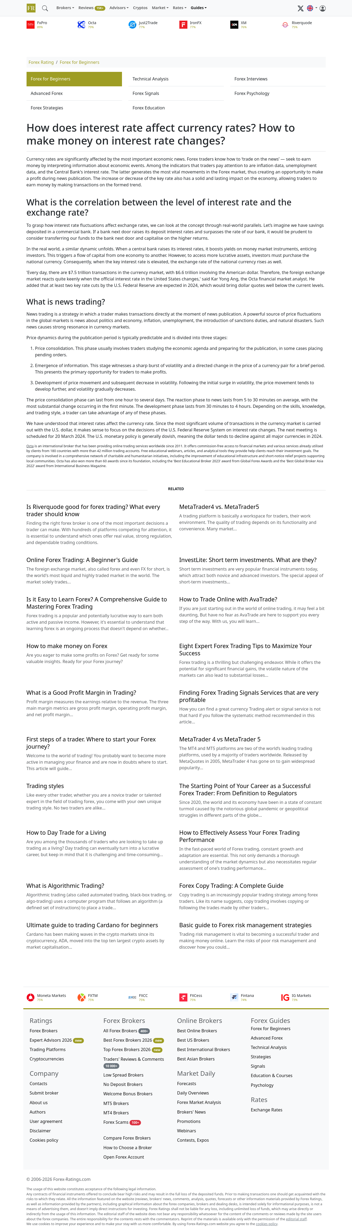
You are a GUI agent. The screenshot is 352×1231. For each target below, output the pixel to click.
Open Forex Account (123, 1157)
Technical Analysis (151, 79)
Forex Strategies (47, 108)
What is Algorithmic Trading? (65, 885)
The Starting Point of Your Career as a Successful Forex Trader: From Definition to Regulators (245, 789)
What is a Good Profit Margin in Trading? (81, 692)
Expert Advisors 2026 (57, 1040)
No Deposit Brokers (123, 1084)
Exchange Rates (267, 1110)
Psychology (262, 1085)
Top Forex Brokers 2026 (133, 1050)
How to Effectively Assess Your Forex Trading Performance (239, 836)
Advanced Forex (47, 93)
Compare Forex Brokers (127, 1138)
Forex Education (149, 108)
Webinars (186, 1131)
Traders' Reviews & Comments (133, 1062)
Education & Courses (271, 1075)
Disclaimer (40, 1131)
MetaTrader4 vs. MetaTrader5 (219, 507)
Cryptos (140, 7)
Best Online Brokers (197, 1031)
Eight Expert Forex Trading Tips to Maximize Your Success (245, 649)
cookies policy (266, 1224)
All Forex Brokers (126, 1031)
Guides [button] (197, 7)
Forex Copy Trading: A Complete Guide (231, 885)
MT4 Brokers (116, 1113)
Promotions (189, 1121)
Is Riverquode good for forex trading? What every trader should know (93, 510)
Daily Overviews (193, 1093)
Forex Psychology (252, 93)
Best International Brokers (203, 1049)
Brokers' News (191, 1112)
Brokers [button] (64, 7)
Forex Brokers (44, 1031)
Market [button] (158, 7)
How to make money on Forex (67, 646)
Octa (30, 446)
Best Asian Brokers (196, 1059)
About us (39, 1103)
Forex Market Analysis (199, 1102)
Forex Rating (41, 62)
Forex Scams (122, 1122)
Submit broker (44, 1093)
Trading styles (45, 786)
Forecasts (186, 1083)
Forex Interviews (251, 79)
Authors (38, 1112)
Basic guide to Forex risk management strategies (245, 925)
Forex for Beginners (79, 62)
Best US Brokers (193, 1040)
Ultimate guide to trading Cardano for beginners (92, 925)
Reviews (92, 8)
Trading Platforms (48, 1049)
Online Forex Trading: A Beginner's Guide (82, 560)
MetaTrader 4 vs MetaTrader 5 (220, 739)
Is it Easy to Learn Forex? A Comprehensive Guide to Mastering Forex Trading (97, 602)
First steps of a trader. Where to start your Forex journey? (91, 742)
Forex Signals (146, 93)
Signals (258, 1066)
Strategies (261, 1057)
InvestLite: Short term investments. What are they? (248, 560)
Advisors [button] (118, 7)
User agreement (46, 1121)
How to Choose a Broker (127, 1148)
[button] (312, 8)
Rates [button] (178, 7)
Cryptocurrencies (47, 1059)
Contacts (38, 1083)
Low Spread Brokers (123, 1075)
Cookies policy (44, 1140)
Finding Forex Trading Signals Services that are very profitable (248, 696)
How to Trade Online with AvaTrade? (228, 599)
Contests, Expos (193, 1140)
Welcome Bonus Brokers (128, 1094)
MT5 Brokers (116, 1103)
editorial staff (296, 1219)
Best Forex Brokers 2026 (133, 1040)
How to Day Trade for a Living (66, 832)
